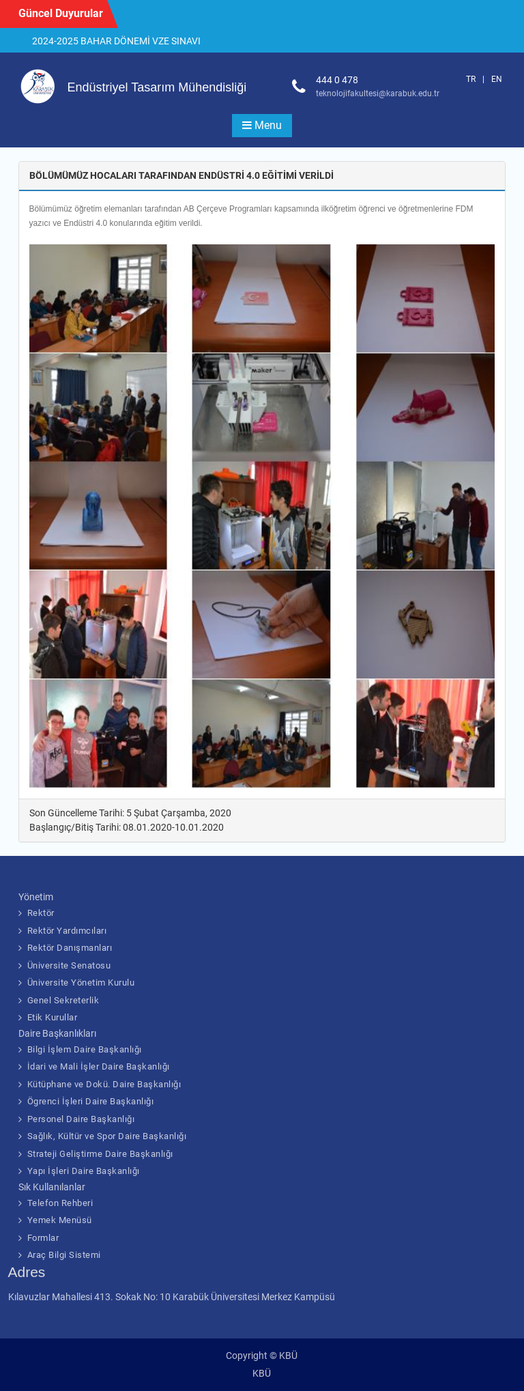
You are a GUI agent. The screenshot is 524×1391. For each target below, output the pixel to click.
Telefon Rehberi (60, 1203)
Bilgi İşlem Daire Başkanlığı (84, 1049)
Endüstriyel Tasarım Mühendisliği (157, 87)
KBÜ (261, 1373)
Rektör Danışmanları (70, 948)
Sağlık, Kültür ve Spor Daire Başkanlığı (107, 1136)
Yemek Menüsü (59, 1220)
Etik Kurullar (52, 1017)
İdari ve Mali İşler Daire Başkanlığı (98, 1066)
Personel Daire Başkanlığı (81, 1119)
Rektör (41, 913)
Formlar (43, 1238)
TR (471, 79)
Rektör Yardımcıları (67, 931)
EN (496, 79)
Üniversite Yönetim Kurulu (81, 982)
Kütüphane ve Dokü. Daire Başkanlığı (104, 1084)
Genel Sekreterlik (63, 1000)
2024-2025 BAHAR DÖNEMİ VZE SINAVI (116, 40)
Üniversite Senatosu (69, 965)
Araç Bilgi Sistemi (64, 1255)
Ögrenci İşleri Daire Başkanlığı (90, 1101)
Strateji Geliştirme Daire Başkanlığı (100, 1154)
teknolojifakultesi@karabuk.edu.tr (377, 93)
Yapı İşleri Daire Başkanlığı (83, 1171)
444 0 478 (337, 79)
